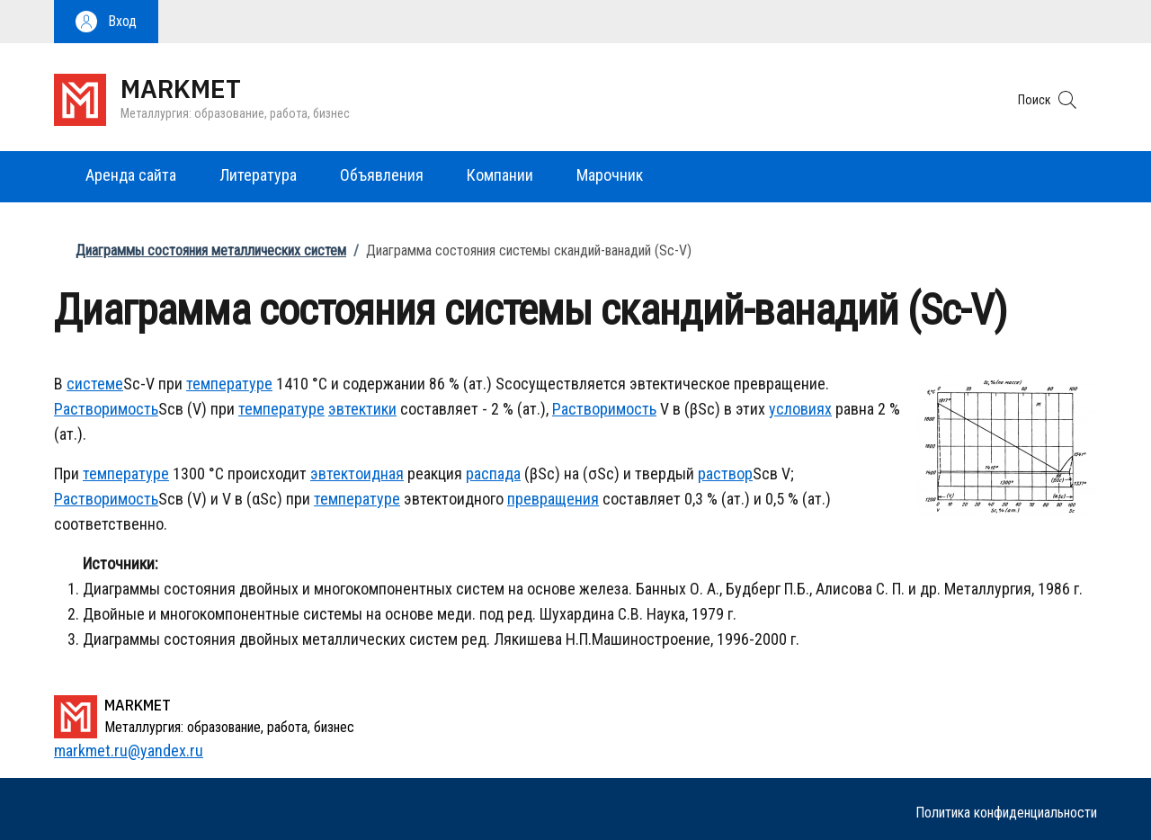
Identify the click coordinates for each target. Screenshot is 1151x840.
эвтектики (362, 408)
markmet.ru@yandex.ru (128, 750)
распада (493, 473)
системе (95, 383)
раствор (725, 473)
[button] (106, 21)
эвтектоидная (357, 473)
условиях (800, 408)
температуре (229, 383)
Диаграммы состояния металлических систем (211, 250)
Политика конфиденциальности (1006, 812)
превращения (553, 498)
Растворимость (106, 408)
